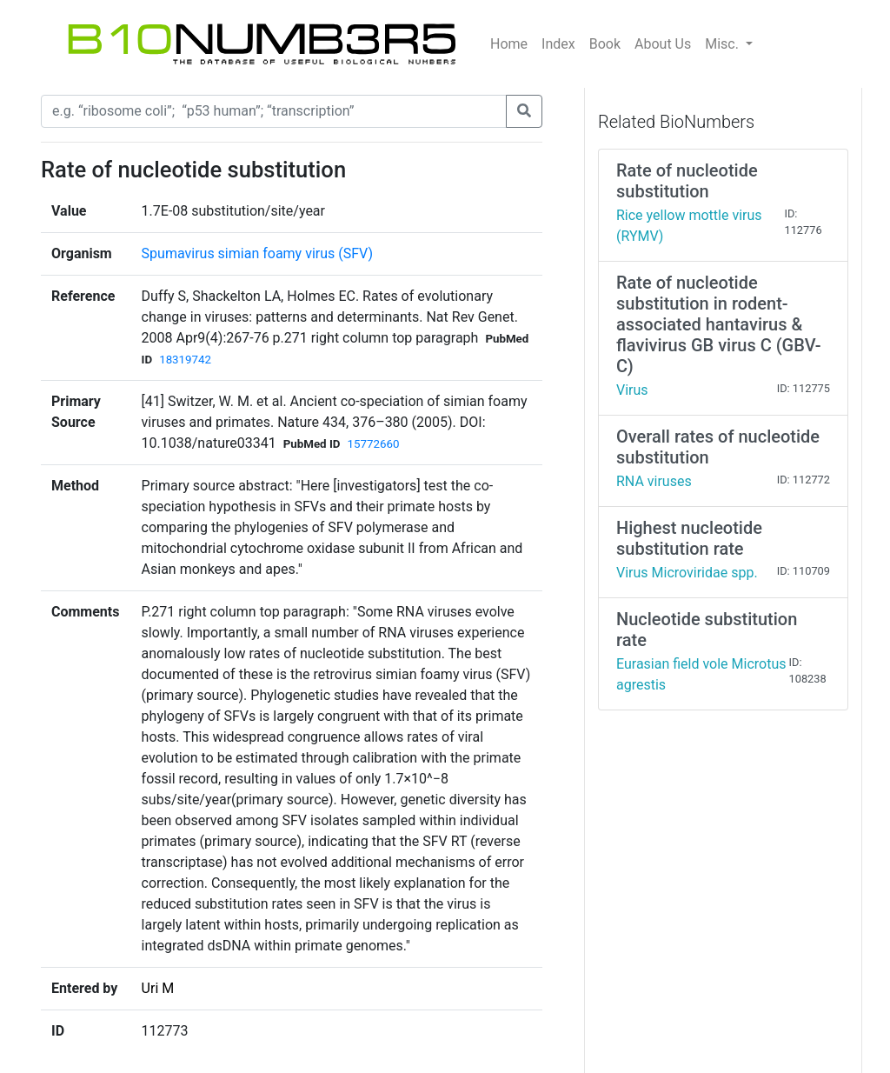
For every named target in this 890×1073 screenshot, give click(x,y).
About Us (662, 44)
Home (509, 44)
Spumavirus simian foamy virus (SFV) (257, 253)
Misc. (723, 44)
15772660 (373, 443)
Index (558, 44)
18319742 (185, 359)
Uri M (158, 988)
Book (605, 44)
